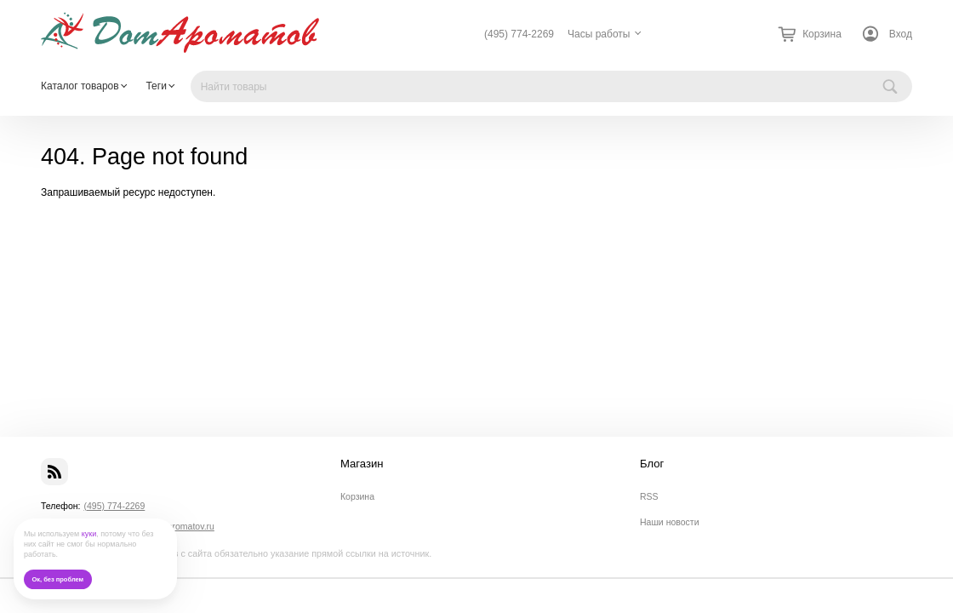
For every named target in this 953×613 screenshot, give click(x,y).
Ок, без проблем (57, 579)
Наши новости (669, 522)
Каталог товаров (80, 86)
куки (89, 534)
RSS (649, 496)
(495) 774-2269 (519, 34)
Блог (652, 464)
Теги (156, 86)
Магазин (362, 464)
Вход (900, 34)
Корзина (357, 496)
